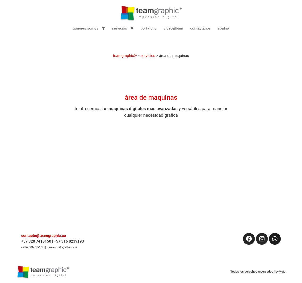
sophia (223, 28)
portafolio (149, 28)
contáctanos (200, 28)
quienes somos (85, 28)
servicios (119, 28)
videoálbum (173, 28)
